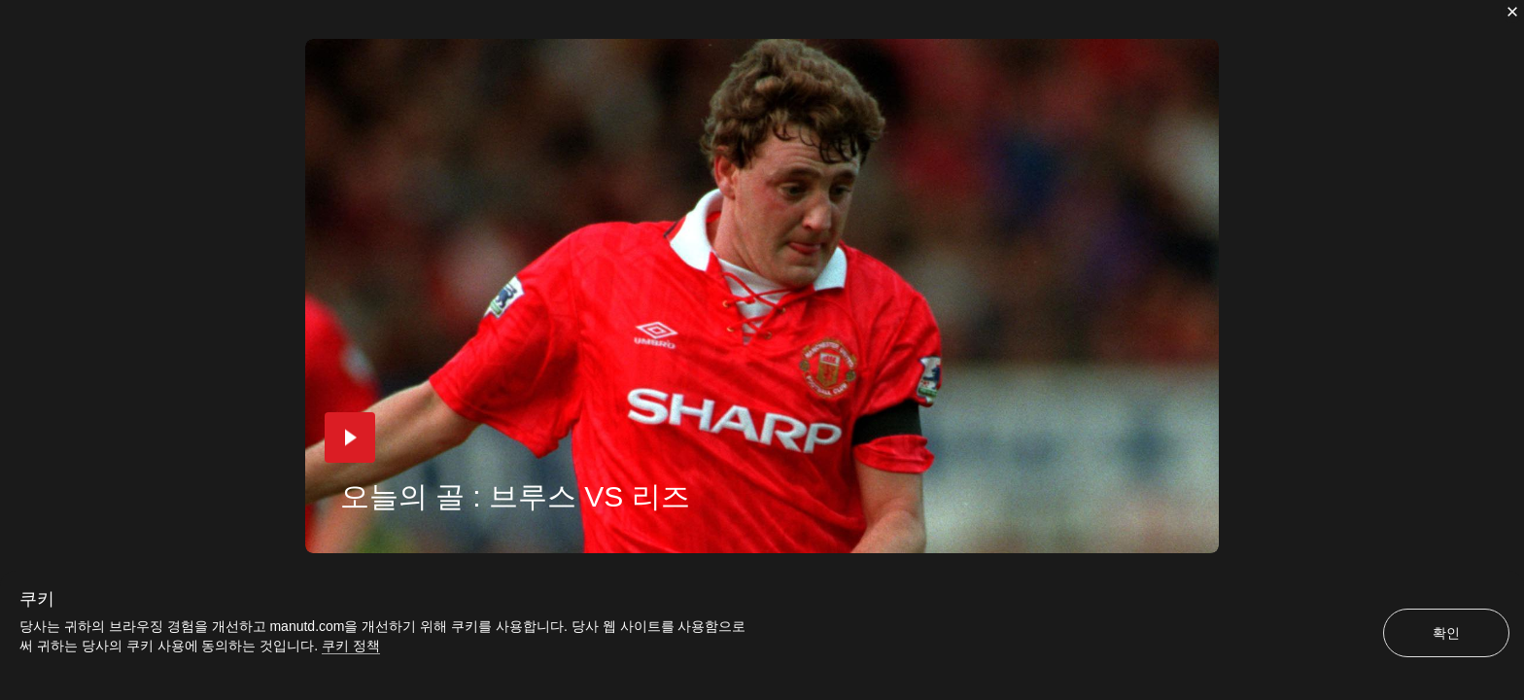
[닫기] (1512, 11)
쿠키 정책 (351, 645)
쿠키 (36, 599)
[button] (350, 437)
